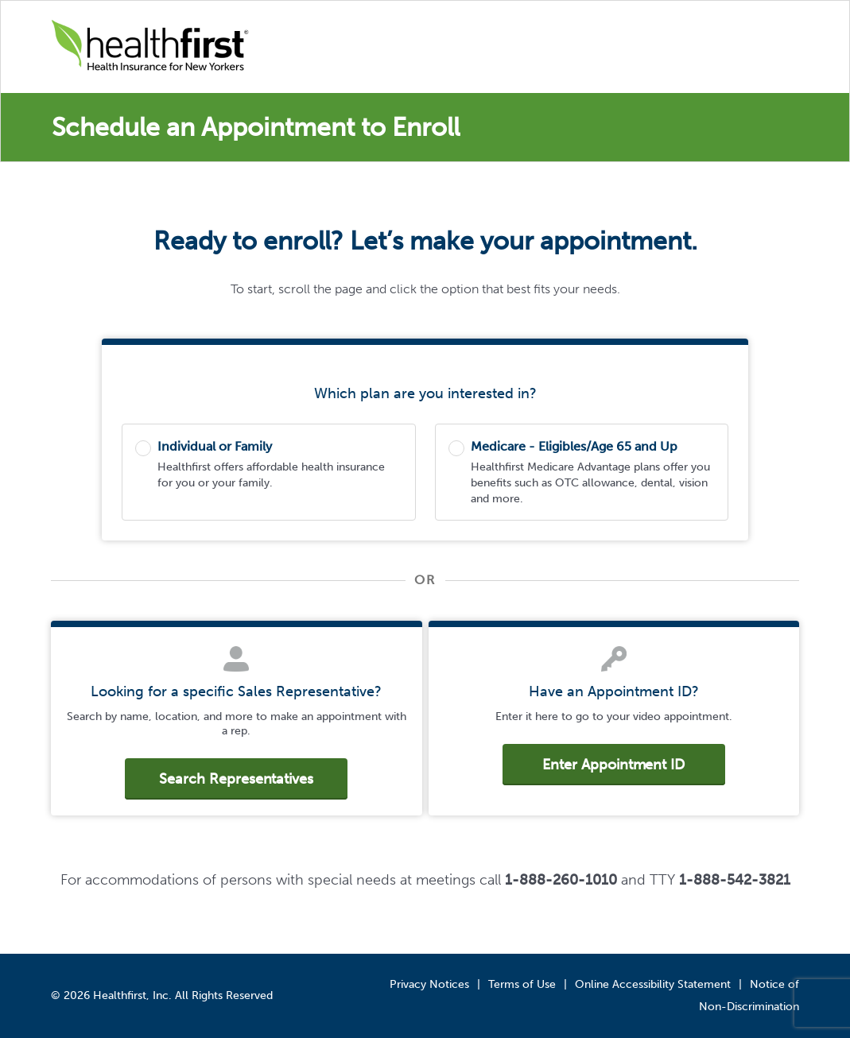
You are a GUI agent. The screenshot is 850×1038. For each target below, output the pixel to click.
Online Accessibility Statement (653, 984)
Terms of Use (522, 984)
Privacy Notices (429, 984)
